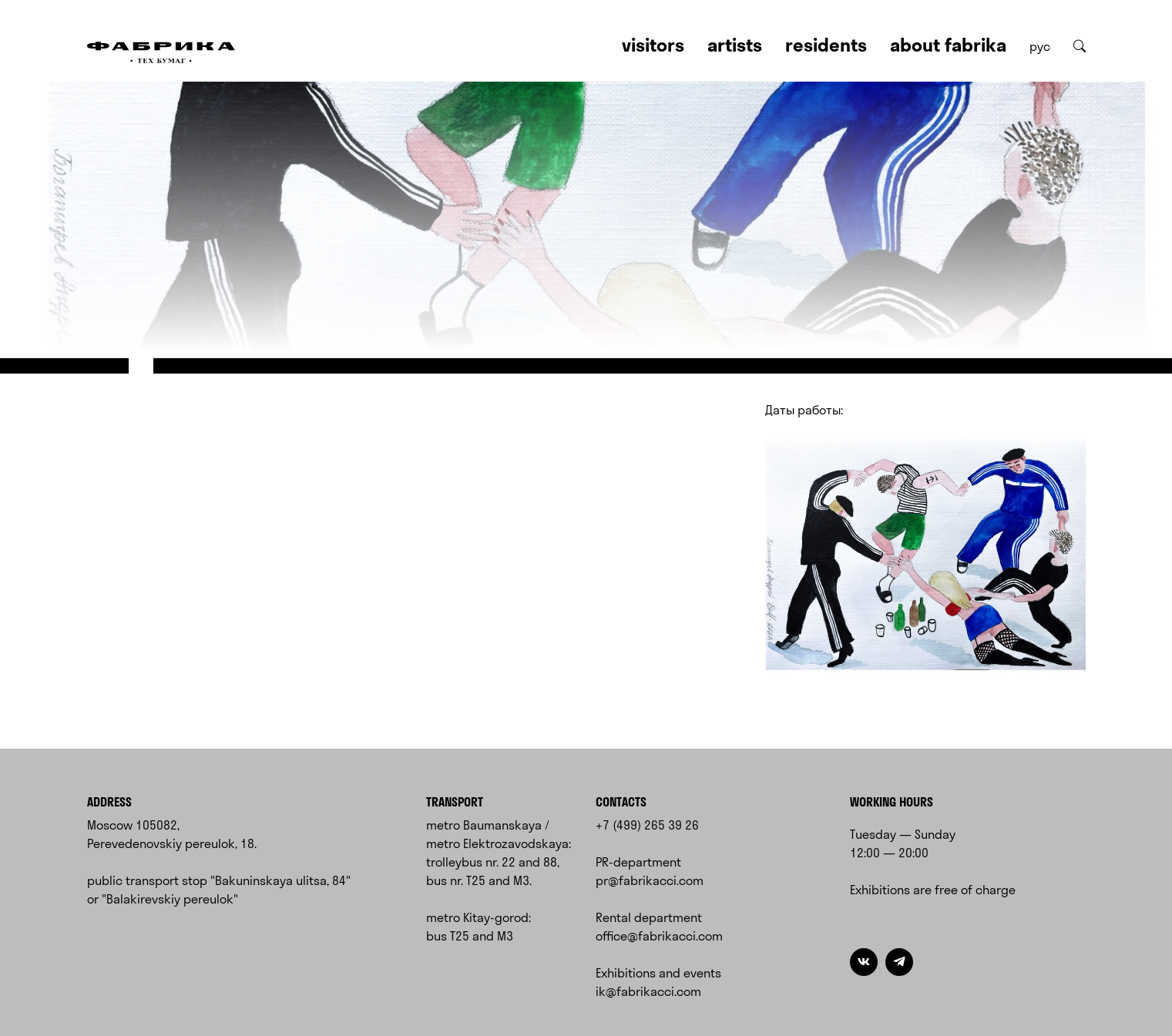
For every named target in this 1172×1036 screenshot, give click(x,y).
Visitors (653, 44)
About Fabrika (948, 44)
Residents (826, 44)
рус (1039, 46)
